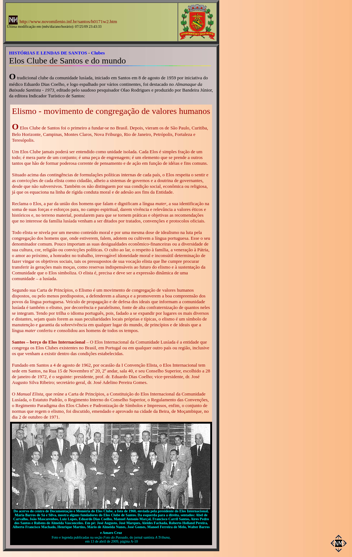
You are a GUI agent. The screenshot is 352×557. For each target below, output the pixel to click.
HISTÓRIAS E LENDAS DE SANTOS (48, 53)
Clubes (98, 53)
